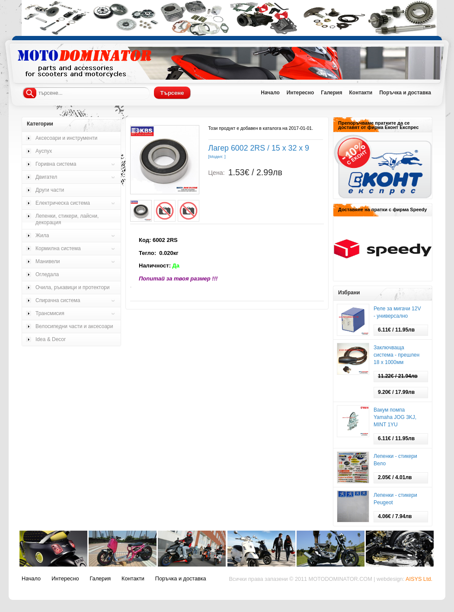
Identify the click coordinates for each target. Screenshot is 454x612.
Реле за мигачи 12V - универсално (397, 312)
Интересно (300, 93)
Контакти (360, 93)
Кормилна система (58, 248)
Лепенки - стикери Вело (395, 460)
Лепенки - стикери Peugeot (395, 499)
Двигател (46, 177)
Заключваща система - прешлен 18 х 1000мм (396, 355)
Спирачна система (57, 300)
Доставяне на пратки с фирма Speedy (382, 209)
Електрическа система (62, 203)
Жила (42, 235)
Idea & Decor (50, 339)
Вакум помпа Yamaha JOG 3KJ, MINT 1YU (395, 417)
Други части (49, 190)
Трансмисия (49, 313)
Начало (270, 93)
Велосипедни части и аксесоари (74, 326)
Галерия (331, 93)
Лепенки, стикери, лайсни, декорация (67, 219)
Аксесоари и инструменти (66, 138)
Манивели (47, 261)
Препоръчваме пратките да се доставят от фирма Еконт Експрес (378, 125)
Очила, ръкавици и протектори (72, 287)
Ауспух (43, 151)
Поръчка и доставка (405, 93)
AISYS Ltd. (419, 579)
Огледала (47, 274)
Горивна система (55, 164)
